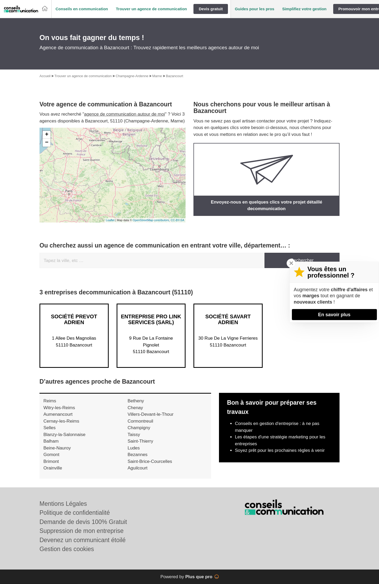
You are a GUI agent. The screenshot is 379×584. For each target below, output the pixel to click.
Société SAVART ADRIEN (228, 319)
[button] (82, 9)
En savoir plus (334, 314)
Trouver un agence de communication (83, 76)
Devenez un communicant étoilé (82, 540)
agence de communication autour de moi (124, 114)
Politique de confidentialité (74, 512)
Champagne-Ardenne (132, 76)
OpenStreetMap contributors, (152, 220)
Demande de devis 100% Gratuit (83, 521)
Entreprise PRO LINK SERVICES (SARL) (151, 319)
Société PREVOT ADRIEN (74, 319)
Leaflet (110, 220)
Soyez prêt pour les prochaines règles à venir (280, 450)
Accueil (45, 76)
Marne (157, 76)
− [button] (46, 143)
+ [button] (46, 135)
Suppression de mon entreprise (81, 530)
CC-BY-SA (177, 220)
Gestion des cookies (66, 549)
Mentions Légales (63, 503)
